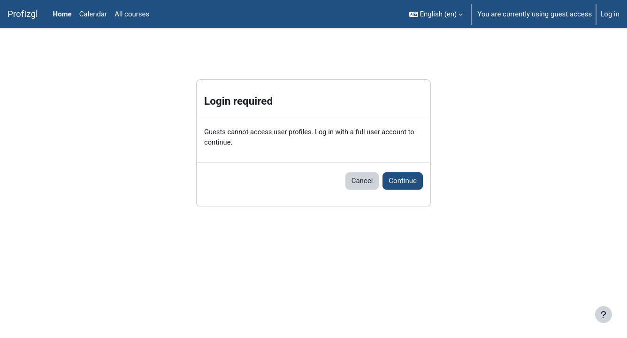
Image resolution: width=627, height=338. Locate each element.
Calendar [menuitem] (93, 14)
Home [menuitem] (62, 14)
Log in (609, 14)
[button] (436, 14)
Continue (403, 181)
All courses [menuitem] (132, 14)
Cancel (362, 181)
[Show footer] (603, 314)
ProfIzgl (23, 14)
